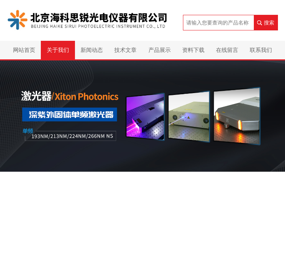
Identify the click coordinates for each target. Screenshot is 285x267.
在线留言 (227, 50)
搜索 (269, 23)
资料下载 (193, 50)
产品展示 (159, 50)
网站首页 (24, 50)
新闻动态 (92, 50)
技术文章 (125, 50)
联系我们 (261, 50)
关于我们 (58, 50)
